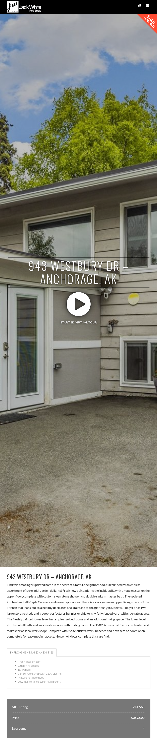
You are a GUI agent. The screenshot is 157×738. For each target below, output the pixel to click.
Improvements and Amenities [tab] (31, 652)
